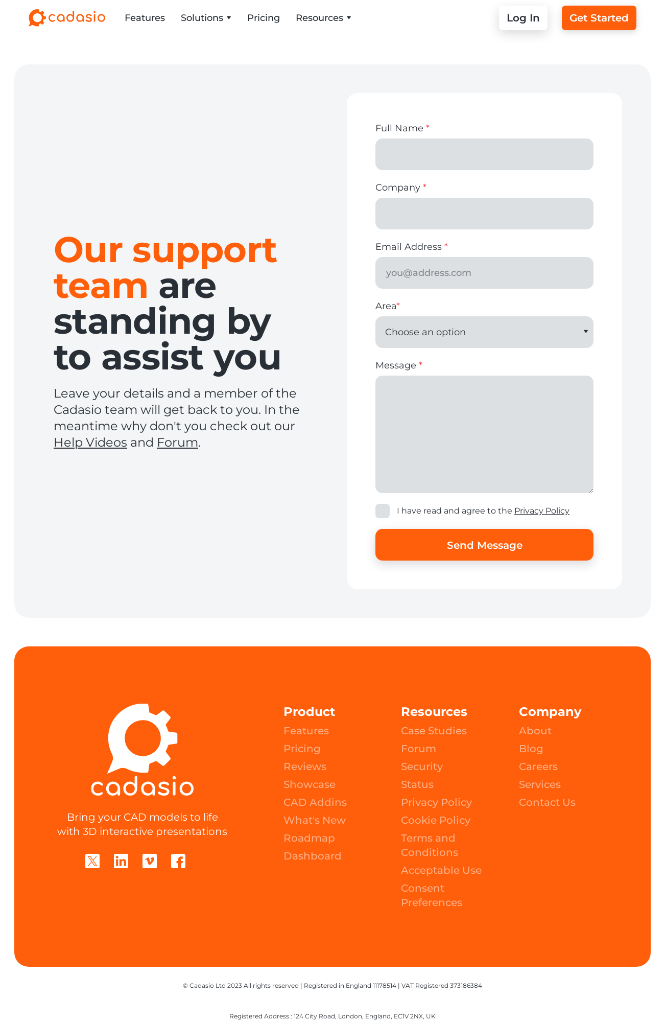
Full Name (402, 128)
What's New (314, 820)
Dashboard (312, 856)
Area (387, 306)
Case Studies (434, 731)
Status (417, 784)
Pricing (263, 18)
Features (145, 18)
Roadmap (309, 838)
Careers (538, 766)
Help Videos (90, 442)
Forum (177, 442)
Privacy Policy (541, 511)
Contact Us (547, 802)
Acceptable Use (441, 870)
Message (398, 365)
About (535, 731)
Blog (531, 748)
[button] (206, 18)
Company (400, 187)
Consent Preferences (431, 895)
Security (422, 766)
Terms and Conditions (429, 845)
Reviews (304, 766)
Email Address (411, 246)
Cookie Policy (435, 820)
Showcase (309, 784)
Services (540, 784)
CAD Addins (315, 802)
